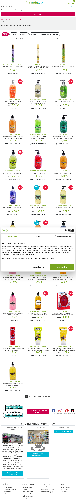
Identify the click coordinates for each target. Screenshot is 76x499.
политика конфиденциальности (67, 494)
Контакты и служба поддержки (28, 494)
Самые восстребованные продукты (45, 34)
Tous (5, 34)
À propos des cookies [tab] (63, 236)
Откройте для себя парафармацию (12, 473)
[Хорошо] (73, 6)
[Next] (41, 396)
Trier (56, 39)
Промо (13, 34)
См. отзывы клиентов (63, 431)
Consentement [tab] (13, 236)
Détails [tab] (38, 236)
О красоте (10, 10)
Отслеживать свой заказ (10, 489)
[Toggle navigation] (2, 2)
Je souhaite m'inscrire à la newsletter (38, 412)
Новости (23, 34)
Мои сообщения (8, 488)
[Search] (35, 6)
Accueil (3, 10)
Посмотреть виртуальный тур (38, 454)
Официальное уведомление (64, 490)
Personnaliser (38, 267)
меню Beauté (38, 14)
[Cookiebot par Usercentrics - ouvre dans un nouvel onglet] (65, 230)
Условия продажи (65, 488)
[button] (68, 2)
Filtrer (19, 39)
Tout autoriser (62, 267)
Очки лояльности (8, 495)
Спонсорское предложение (7, 492)
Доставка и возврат (28, 491)
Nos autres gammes (20, 10)
